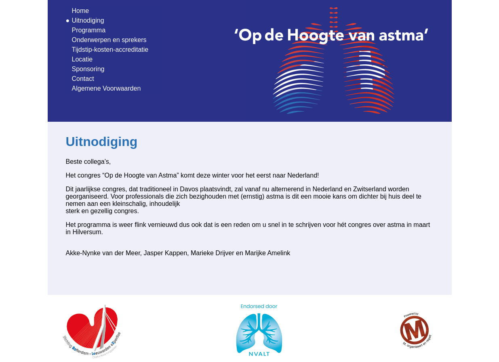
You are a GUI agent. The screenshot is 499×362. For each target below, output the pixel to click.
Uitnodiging (88, 20)
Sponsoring (88, 69)
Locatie (82, 59)
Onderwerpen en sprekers (109, 39)
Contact (83, 78)
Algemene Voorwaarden (106, 88)
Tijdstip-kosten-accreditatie (110, 49)
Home (80, 10)
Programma (89, 30)
